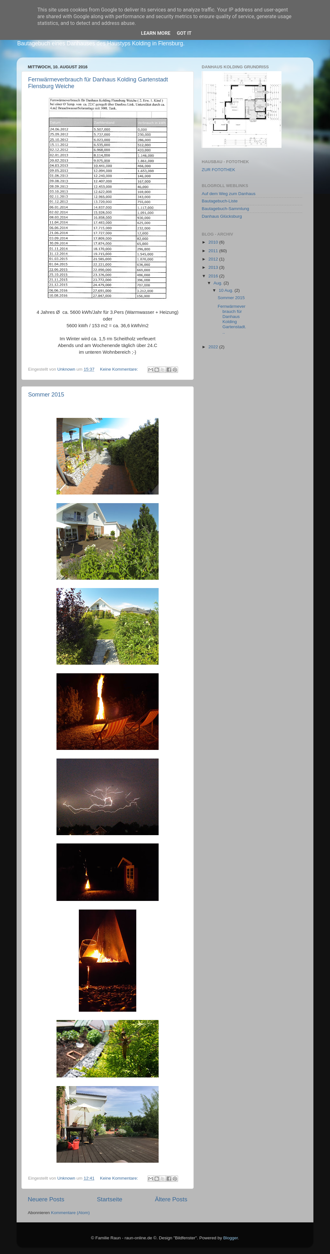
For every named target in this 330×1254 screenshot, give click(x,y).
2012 (213, 259)
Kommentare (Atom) (70, 1212)
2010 (213, 242)
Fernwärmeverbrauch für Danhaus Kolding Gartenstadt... (232, 319)
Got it (184, 33)
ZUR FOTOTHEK (218, 169)
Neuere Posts (46, 1199)
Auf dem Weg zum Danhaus (229, 193)
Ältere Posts (171, 1199)
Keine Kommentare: (119, 369)
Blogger (230, 1237)
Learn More (155, 33)
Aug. (219, 283)
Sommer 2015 (46, 394)
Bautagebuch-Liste (220, 201)
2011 (213, 250)
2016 (213, 276)
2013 (213, 267)
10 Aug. (227, 290)
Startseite (109, 1199)
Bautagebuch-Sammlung (225, 208)
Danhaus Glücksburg (222, 216)
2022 (213, 346)
